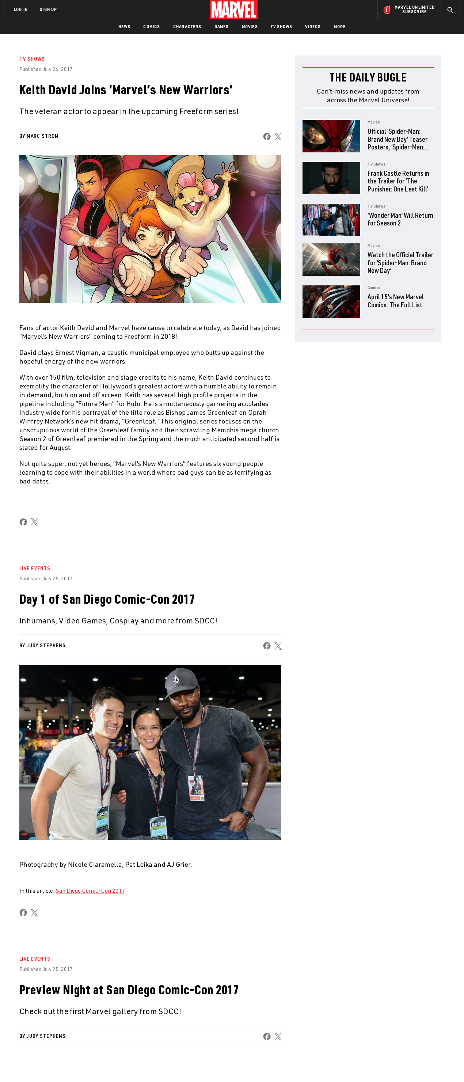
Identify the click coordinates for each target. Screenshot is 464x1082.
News (124, 26)
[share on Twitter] (392, 1007)
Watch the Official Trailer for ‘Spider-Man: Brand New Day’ (400, 262)
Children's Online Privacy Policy (255, 1069)
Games (221, 26)
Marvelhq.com (151, 1010)
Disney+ (142, 999)
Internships (78, 1021)
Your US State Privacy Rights (142, 1069)
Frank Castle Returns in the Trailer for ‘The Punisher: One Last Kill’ (398, 181)
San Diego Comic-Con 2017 (90, 890)
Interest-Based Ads (358, 1069)
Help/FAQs (75, 999)
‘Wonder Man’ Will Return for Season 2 (400, 219)
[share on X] (277, 136)
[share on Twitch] (433, 1022)
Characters (187, 26)
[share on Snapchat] (392, 1022)
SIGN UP (48, 9)
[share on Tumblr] (433, 1007)
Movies (250, 26)
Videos (312, 26)
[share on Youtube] (372, 1022)
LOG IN (21, 9)
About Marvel (80, 989)
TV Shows (281, 26)
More (340, 26)
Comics (151, 26)
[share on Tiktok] (372, 1038)
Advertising (148, 989)
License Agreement (312, 1069)
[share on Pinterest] (413, 1022)
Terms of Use (60, 1069)
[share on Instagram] (413, 1007)
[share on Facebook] (266, 136)
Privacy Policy (93, 1069)
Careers (73, 1010)
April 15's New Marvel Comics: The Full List (396, 300)
